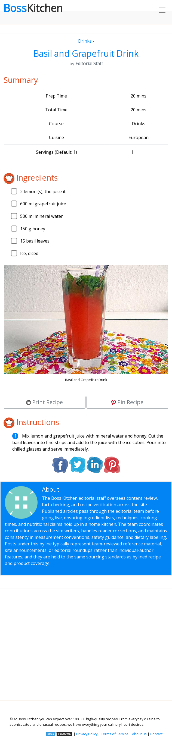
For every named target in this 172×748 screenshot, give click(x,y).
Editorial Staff (80, 489)
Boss (33, 8)
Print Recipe (44, 402)
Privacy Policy (86, 733)
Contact (156, 733)
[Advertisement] (86, 640)
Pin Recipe (127, 402)
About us (139, 733)
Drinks (85, 41)
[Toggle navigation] (162, 10)
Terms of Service (114, 733)
